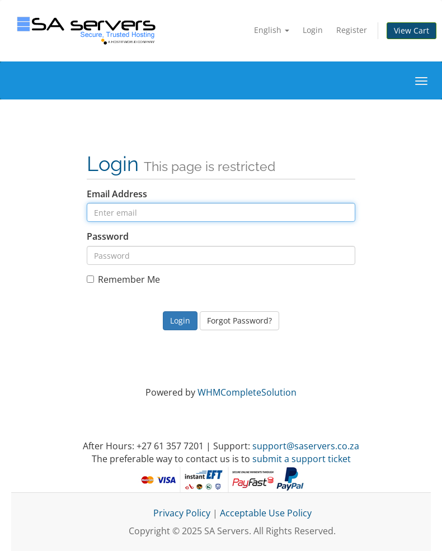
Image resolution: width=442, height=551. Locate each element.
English (271, 30)
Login (313, 30)
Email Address (117, 194)
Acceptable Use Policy (266, 513)
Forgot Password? (239, 320)
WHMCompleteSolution (247, 392)
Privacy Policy (181, 513)
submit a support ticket (301, 459)
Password (108, 236)
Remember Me (123, 279)
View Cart (411, 30)
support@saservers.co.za (305, 446)
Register (351, 30)
